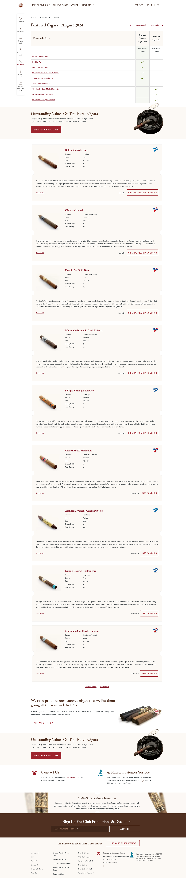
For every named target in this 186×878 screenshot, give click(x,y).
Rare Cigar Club (149, 493)
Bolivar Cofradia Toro (40, 57)
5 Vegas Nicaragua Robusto (42, 78)
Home (33, 17)
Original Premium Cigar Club (142, 193)
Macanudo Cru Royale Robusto (43, 100)
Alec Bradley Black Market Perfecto (45, 89)
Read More (40, 193)
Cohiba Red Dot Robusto (41, 84)
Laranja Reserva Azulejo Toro (42, 94)
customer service (72, 777)
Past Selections (44, 17)
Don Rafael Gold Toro (40, 67)
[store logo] (21, 4)
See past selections (43, 723)
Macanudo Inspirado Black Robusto (45, 73)
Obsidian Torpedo (38, 62)
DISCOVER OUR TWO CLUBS (46, 130)
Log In (149, 5)
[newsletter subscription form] (79, 829)
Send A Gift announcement (122, 843)
